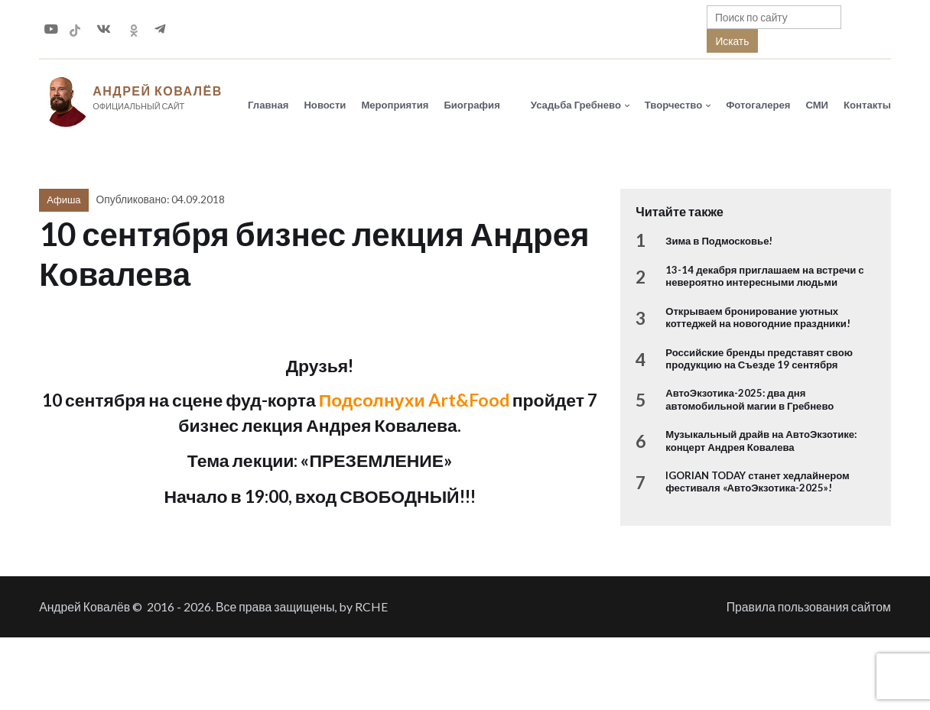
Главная (268, 105)
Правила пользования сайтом (809, 606)
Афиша (63, 199)
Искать (732, 40)
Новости (325, 105)
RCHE (371, 606)
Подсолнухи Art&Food (414, 399)
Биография (471, 105)
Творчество (673, 105)
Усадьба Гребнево (576, 105)
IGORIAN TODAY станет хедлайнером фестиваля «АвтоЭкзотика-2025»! (757, 481)
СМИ (816, 105)
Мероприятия (394, 105)
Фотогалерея (758, 105)
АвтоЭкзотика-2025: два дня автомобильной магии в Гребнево (749, 399)
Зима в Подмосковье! (718, 241)
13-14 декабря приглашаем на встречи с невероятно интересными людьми (764, 276)
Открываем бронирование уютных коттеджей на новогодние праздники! (757, 317)
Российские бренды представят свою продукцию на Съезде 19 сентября (759, 358)
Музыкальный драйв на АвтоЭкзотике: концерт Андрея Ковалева (761, 440)
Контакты (867, 105)
